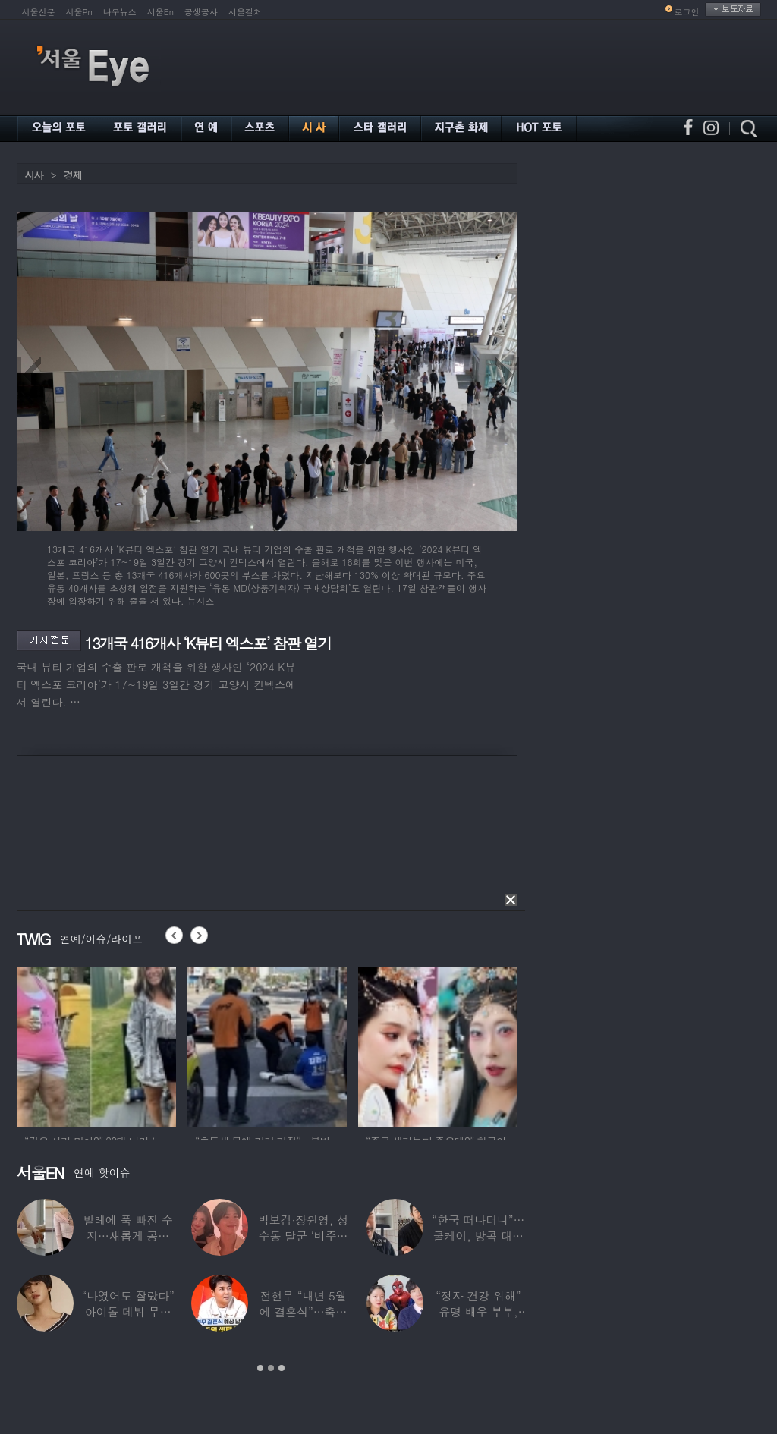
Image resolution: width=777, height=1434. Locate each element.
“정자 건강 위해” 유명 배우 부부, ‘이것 (478, 1311)
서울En (160, 11)
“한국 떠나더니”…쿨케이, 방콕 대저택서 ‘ (478, 1235)
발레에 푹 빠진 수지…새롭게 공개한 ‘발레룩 (128, 1235)
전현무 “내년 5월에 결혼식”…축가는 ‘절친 (303, 1311)
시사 (34, 175)
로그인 (687, 11)
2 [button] (271, 1368)
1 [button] (260, 1368)
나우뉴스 (120, 11)
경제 (73, 175)
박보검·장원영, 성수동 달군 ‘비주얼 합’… (302, 1235)
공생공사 (201, 11)
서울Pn (79, 11)
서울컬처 (245, 11)
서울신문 (38, 11)
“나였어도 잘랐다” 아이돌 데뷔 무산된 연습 (127, 1311)
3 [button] (281, 1368)
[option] (96, 1045)
